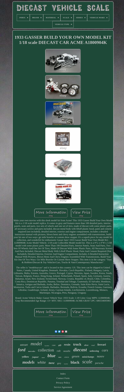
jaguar (35, 357)
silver (86, 345)
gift (59, 345)
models (28, 362)
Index (63, 373)
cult (58, 350)
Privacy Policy (63, 382)
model (36, 343)
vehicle (66, 357)
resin (67, 344)
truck (77, 344)
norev (100, 356)
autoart (24, 344)
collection (46, 350)
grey (59, 363)
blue (52, 355)
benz (51, 363)
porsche (99, 363)
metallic (67, 351)
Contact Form (63, 378)
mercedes (31, 351)
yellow (25, 356)
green (75, 356)
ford (21, 349)
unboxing (94, 351)
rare (59, 357)
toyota (66, 364)
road (93, 345)
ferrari (101, 344)
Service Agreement (63, 387)
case (54, 345)
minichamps (88, 356)
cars (105, 350)
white (41, 362)
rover (43, 357)
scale (87, 361)
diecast (80, 349)
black (75, 362)
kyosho (47, 345)
